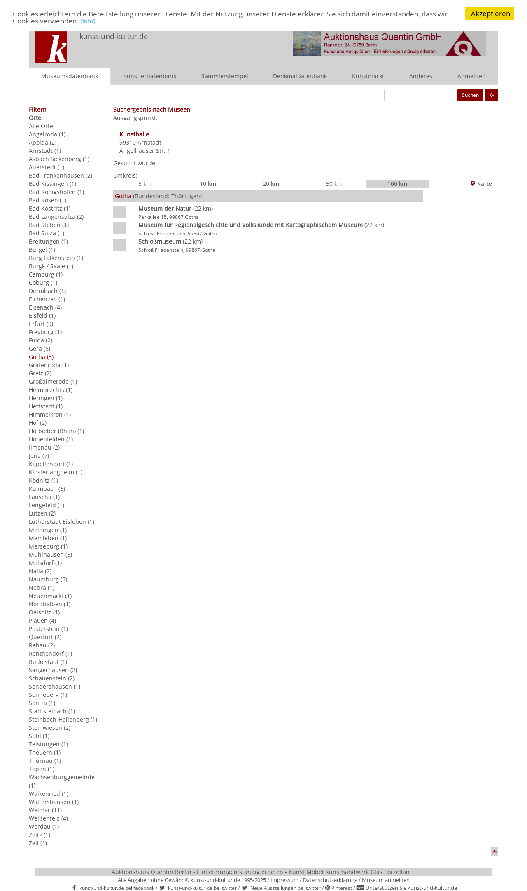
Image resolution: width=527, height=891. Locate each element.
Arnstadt (149, 142)
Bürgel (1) (42, 249)
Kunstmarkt (368, 76)
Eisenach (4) (45, 307)
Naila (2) (40, 570)
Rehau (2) (42, 645)
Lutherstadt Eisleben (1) (61, 521)
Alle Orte (41, 125)
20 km (271, 183)
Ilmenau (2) (44, 447)
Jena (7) (39, 455)
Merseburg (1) (48, 546)
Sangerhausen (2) (53, 669)
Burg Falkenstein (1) (56, 257)
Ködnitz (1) (43, 480)
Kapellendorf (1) (51, 463)
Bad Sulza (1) (46, 233)
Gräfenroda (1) (49, 364)
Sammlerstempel (224, 76)
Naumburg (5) (48, 579)
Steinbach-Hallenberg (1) (63, 719)
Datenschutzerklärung (330, 879)
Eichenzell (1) (47, 298)
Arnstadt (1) (45, 150)
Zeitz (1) (39, 834)
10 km (208, 183)
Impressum (284, 879)
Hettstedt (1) (46, 406)
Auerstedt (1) (46, 167)
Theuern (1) (45, 752)
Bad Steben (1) (49, 224)
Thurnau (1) (45, 760)
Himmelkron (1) (50, 414)
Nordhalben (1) (49, 603)
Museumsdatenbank (69, 76)
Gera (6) (39, 348)
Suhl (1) (39, 735)
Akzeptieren (490, 13)
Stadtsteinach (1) (52, 711)
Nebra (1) (41, 587)
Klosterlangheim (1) (55, 472)
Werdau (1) (44, 826)
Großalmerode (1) (53, 381)
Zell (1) (38, 842)
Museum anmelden (386, 879)
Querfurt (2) (45, 636)
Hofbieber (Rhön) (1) (56, 430)
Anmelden (471, 76)
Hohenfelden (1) (51, 439)
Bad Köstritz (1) (49, 208)
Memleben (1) (48, 538)
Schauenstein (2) (52, 678)
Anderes (420, 76)
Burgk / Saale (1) (51, 266)
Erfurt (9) (41, 323)
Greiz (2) (40, 373)
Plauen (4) (42, 620)
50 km (334, 183)
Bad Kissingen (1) (52, 183)
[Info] (87, 21)
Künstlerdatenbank (149, 76)
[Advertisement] (460, 311)
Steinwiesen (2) (49, 727)
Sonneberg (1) (48, 694)
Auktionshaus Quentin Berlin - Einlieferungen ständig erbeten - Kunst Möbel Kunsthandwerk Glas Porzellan (261, 871)
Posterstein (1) (48, 628)
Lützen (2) (42, 513)
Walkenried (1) (48, 793)
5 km (145, 183)
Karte (481, 183)
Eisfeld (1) (42, 315)
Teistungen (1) (48, 744)
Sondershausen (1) (54, 686)
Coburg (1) (43, 282)
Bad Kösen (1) (47, 200)
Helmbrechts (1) (50, 389)
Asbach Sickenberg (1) (59, 158)
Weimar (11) (45, 810)
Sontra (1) (42, 702)
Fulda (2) (40, 340)
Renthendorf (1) (50, 653)
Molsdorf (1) (45, 562)
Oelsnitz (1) (44, 612)
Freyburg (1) (45, 331)
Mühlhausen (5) (50, 554)
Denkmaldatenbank (300, 76)
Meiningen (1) (48, 529)
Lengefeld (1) (46, 505)
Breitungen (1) (48, 241)
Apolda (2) (42, 142)
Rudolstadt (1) (48, 661)
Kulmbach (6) (47, 488)
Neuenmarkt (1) (50, 595)
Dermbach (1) (47, 290)
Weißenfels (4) (48, 818)
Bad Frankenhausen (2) (60, 175)
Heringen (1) (46, 397)
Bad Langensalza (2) (56, 216)
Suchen (470, 94)
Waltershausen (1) (54, 801)
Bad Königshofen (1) (56, 191)
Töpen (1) (41, 768)
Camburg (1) (46, 274)
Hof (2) (38, 422)
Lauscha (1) (44, 496)
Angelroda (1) (47, 134)
